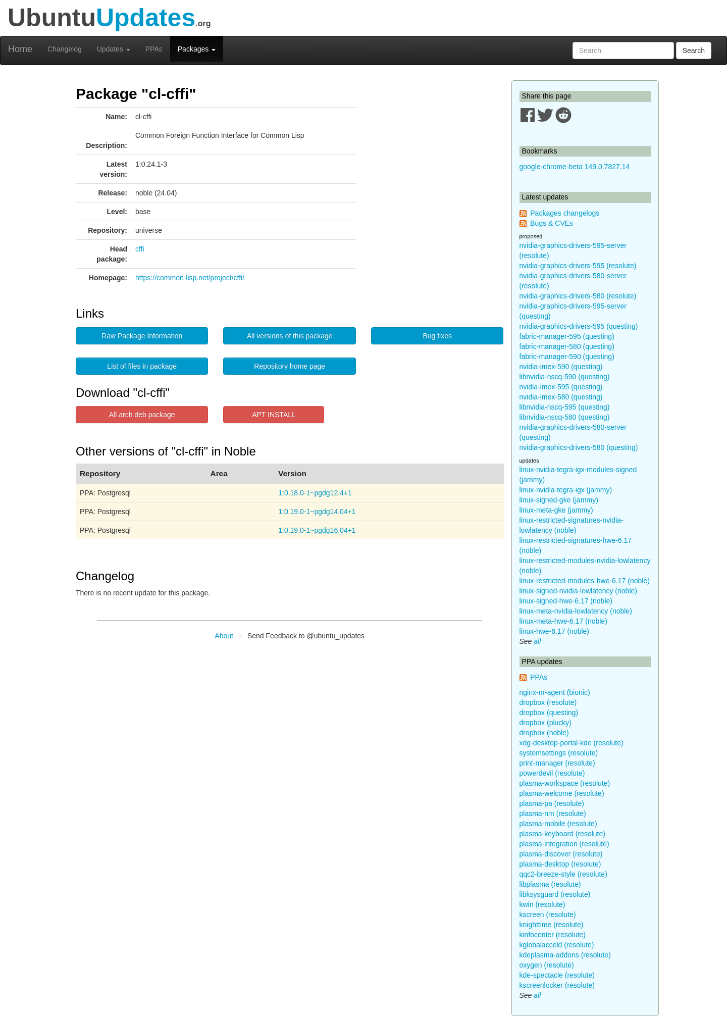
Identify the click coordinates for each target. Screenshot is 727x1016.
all (537, 641)
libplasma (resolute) (550, 884)
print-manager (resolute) (557, 763)
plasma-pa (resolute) (552, 803)
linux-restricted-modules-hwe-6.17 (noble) (585, 581)
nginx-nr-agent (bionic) (555, 692)
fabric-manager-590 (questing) (567, 356)
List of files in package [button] (142, 366)
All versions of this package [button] (290, 336)
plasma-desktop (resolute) (560, 864)
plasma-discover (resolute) (561, 854)
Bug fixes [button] (437, 336)
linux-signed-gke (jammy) (559, 500)
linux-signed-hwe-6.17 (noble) (566, 601)
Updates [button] (113, 49)
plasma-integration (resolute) (564, 844)
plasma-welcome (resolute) (562, 793)
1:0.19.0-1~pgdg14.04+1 (316, 511)
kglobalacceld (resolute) (557, 945)
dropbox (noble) (544, 733)
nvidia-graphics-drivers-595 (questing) (579, 326)
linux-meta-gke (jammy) (556, 510)
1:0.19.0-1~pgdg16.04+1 (316, 530)
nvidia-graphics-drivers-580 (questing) (579, 447)
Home (20, 49)
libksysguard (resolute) (555, 894)
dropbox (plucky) (546, 723)
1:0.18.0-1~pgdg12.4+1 (315, 493)
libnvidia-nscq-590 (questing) (565, 377)
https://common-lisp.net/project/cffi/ (189, 278)
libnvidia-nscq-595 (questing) (565, 407)
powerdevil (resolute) (552, 773)
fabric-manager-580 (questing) (567, 346)
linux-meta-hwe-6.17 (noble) (563, 621)
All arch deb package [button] (142, 415)
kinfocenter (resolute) (553, 935)
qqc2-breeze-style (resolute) (563, 874)
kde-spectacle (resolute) (557, 975)
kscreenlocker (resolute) (557, 985)
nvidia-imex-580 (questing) (561, 397)
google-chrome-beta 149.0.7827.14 (575, 167)
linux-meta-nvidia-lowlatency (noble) (576, 611)
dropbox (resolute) (548, 702)
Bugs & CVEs (551, 223)
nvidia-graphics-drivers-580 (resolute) (578, 296)
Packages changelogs (564, 213)
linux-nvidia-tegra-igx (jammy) (566, 490)
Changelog (64, 49)
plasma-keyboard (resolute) (562, 834)
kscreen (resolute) (548, 914)
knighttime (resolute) (552, 925)
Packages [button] (197, 49)
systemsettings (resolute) (559, 753)
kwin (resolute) (542, 904)
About (224, 636)
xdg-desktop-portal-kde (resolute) (572, 743)
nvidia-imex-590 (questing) (561, 367)
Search (694, 50)
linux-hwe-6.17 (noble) (555, 631)
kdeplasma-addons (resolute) (565, 955)
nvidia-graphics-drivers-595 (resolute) (578, 266)
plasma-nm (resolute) (553, 813)
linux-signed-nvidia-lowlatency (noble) (578, 591)
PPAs (154, 49)
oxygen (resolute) (547, 965)
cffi (139, 249)
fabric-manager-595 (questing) (567, 336)
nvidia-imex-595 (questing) (561, 387)
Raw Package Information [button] (141, 336)
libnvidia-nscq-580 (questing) (565, 417)
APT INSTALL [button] (274, 415)
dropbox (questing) (549, 712)
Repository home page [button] (289, 366)
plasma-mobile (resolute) (558, 824)
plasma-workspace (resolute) (565, 783)
